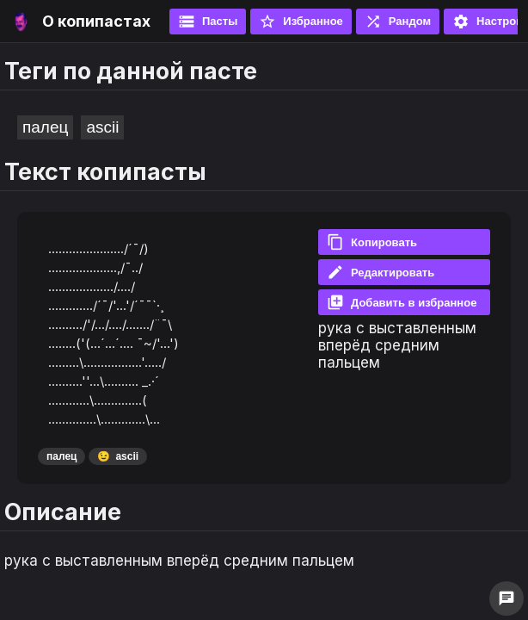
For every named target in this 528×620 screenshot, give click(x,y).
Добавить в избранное (401, 302)
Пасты (207, 21)
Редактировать (380, 272)
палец (45, 127)
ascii (102, 127)
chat (506, 598)
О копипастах (96, 21)
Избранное (301, 21)
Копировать (372, 242)
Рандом (398, 21)
